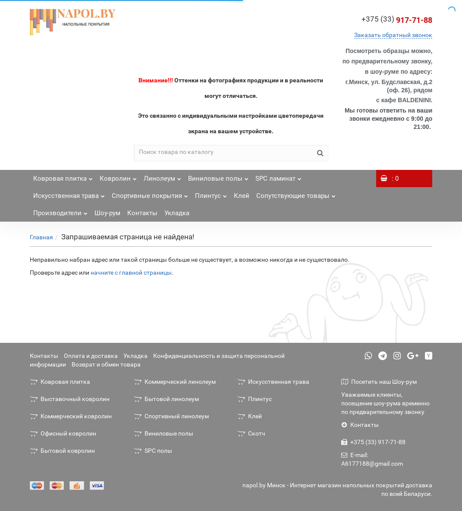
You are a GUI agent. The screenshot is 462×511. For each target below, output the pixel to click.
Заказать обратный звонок (393, 34)
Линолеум (162, 176)
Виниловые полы (218, 176)
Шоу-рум (107, 213)
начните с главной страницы (131, 272)
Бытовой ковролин (62, 450)
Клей (241, 196)
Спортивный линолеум (171, 416)
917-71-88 (396, 20)
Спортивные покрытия (150, 193)
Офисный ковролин (63, 433)
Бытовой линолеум (166, 398)
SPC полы (153, 450)
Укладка (176, 213)
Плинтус (211, 193)
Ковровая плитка (63, 176)
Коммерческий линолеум (175, 381)
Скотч (251, 433)
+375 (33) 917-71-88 (373, 442)
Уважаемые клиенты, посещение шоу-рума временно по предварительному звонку (385, 403)
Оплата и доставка (91, 355)
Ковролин (118, 176)
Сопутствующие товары (296, 193)
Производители (60, 210)
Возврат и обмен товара (106, 364)
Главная (41, 237)
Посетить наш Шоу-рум (379, 381)
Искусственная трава (69, 193)
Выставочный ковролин (70, 398)
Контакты (142, 213)
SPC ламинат (278, 176)
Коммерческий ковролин (71, 416)
